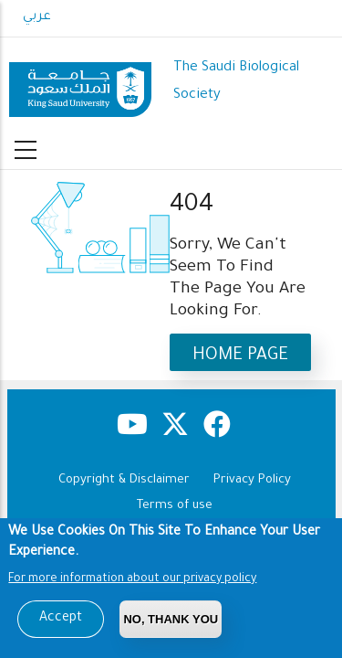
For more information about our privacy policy (132, 583)
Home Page (240, 356)
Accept (60, 622)
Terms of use (174, 506)
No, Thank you (170, 623)
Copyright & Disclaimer (124, 480)
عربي (37, 17)
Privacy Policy (252, 480)
